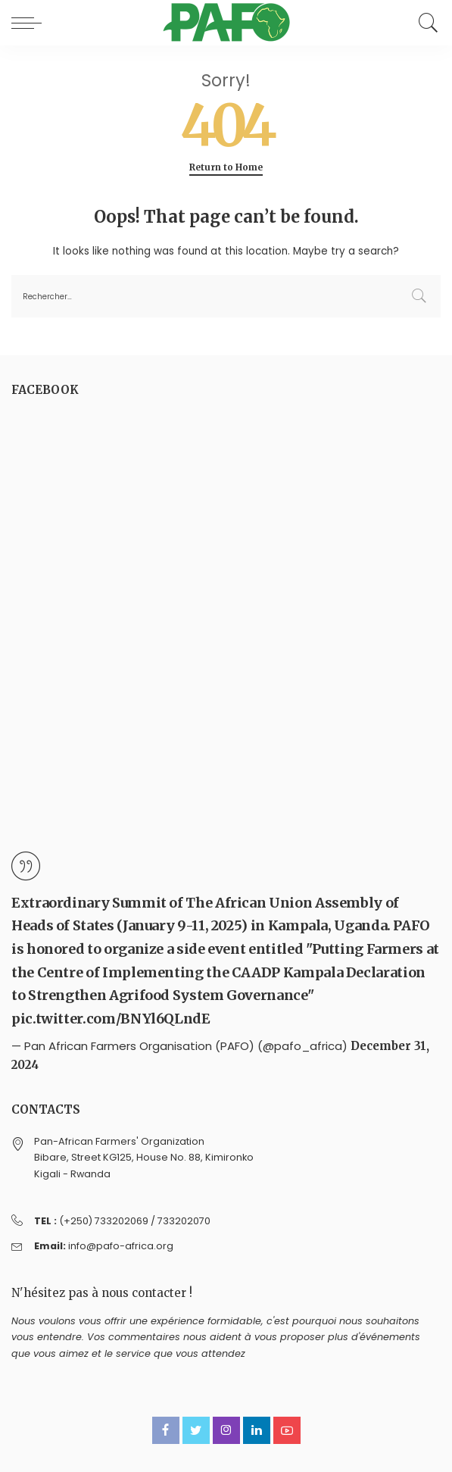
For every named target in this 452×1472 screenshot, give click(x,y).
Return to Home (226, 167)
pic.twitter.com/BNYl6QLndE (110, 1018)
